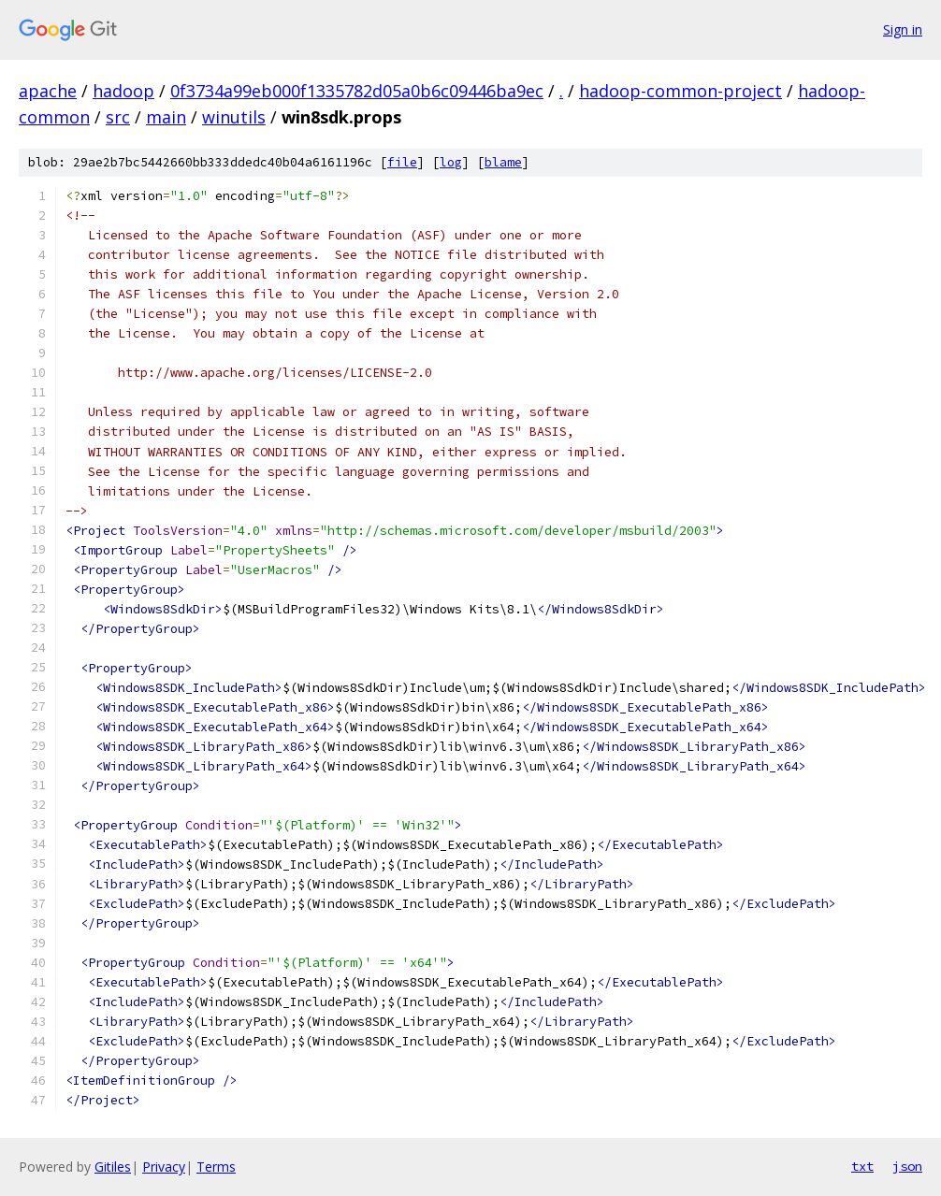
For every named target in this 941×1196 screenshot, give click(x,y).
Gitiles (112, 1166)
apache (48, 90)
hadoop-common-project (680, 90)
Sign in (902, 29)
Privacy (163, 1166)
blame (503, 162)
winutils (234, 117)
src (118, 117)
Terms (216, 1166)
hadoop (123, 90)
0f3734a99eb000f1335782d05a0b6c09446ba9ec (356, 90)
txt (862, 1166)
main (166, 117)
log (451, 162)
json (907, 1166)
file (402, 162)
